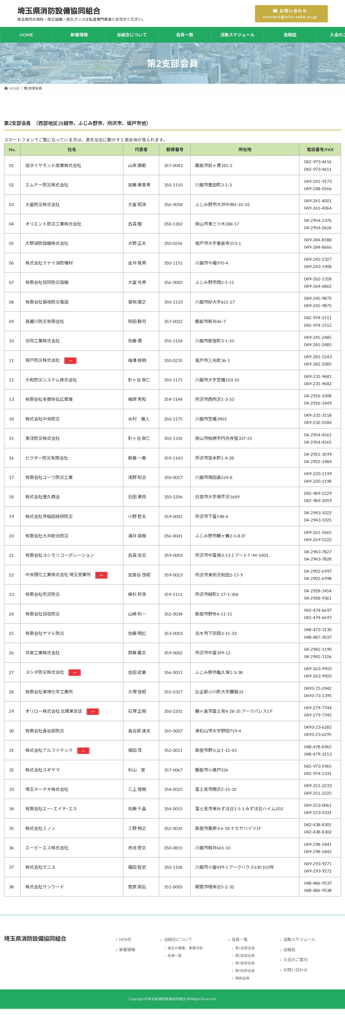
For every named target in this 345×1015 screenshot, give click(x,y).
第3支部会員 (245, 963)
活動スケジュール (299, 939)
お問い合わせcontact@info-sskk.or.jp (290, 13)
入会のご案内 (295, 959)
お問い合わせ (295, 969)
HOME (125, 939)
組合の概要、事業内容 (185, 948)
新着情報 (127, 949)
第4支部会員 (245, 970)
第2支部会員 (245, 955)
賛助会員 (242, 978)
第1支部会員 (245, 948)
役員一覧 (175, 955)
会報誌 (289, 949)
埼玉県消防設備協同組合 (42, 938)
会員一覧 (240, 939)
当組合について (178, 939)
